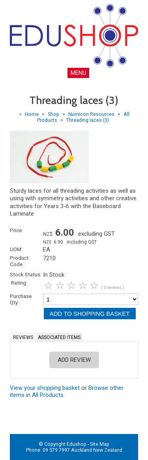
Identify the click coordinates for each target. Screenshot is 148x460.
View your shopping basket (45, 387)
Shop (53, 114)
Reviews (23, 337)
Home (32, 114)
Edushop (76, 444)
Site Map (99, 444)
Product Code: (19, 261)
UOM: (16, 249)
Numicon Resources (91, 114)
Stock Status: (25, 274)
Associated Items (59, 337)
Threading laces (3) (87, 120)
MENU (78, 72)
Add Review (74, 359)
